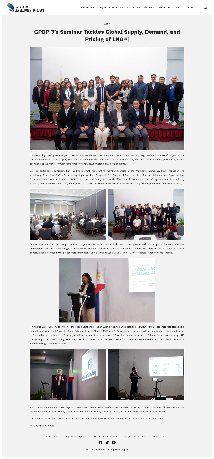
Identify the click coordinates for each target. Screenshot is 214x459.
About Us (87, 7)
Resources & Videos (140, 7)
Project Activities (169, 7)
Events (107, 23)
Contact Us (192, 7)
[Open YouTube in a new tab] (114, 442)
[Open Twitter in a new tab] (107, 442)
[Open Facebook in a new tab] (100, 442)
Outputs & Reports (110, 7)
